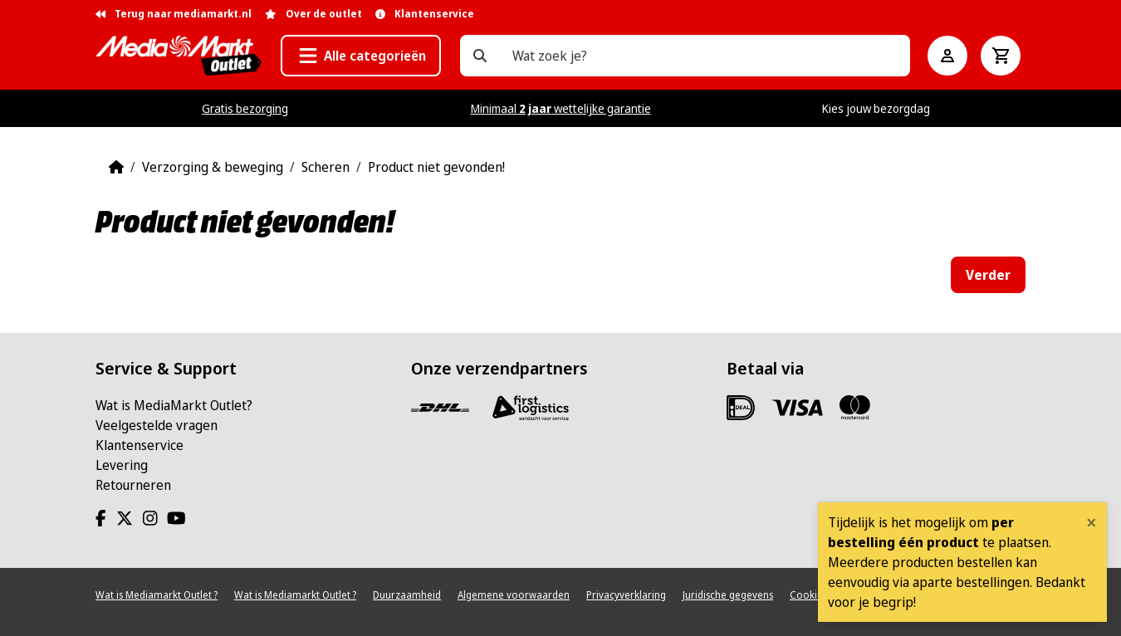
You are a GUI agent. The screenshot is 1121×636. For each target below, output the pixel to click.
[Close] (1091, 522)
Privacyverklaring (626, 595)
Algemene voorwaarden (514, 595)
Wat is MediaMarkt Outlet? (173, 405)
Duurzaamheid (407, 595)
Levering (121, 465)
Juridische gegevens (728, 595)
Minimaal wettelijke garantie (561, 108)
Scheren (325, 167)
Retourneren (133, 485)
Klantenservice (139, 445)
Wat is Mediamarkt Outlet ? (156, 595)
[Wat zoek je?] (480, 55)
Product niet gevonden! (436, 167)
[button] (361, 55)
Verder (988, 275)
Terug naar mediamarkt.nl (173, 14)
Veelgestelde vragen (156, 425)
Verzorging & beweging (212, 167)
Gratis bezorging (245, 108)
